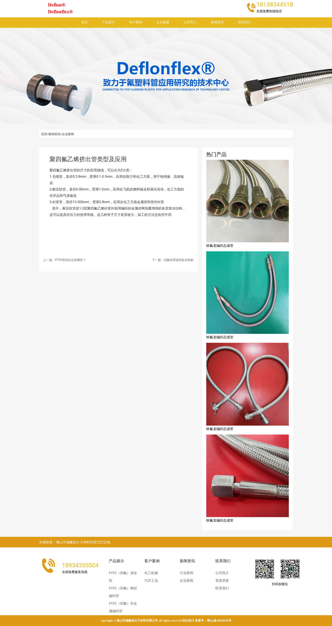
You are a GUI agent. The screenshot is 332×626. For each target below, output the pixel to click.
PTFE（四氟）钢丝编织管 (123, 592)
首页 (84, 22)
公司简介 (190, 22)
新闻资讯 (217, 22)
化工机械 (151, 573)
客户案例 (135, 22)
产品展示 (108, 22)
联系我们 (244, 22)
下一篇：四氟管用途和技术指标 (173, 260)
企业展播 (162, 22)
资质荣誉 (222, 580)
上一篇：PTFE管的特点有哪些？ (64, 260)
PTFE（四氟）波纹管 (123, 576)
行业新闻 (186, 573)
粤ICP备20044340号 (219, 620)
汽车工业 (151, 580)
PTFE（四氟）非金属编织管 (123, 607)
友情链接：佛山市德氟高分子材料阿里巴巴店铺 (74, 542)
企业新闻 (68, 134)
